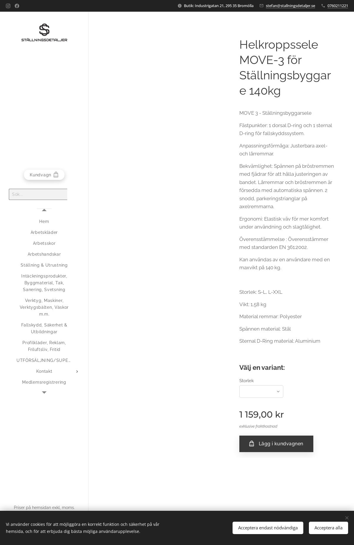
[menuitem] (44, 221)
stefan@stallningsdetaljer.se (290, 5)
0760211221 (337, 5)
